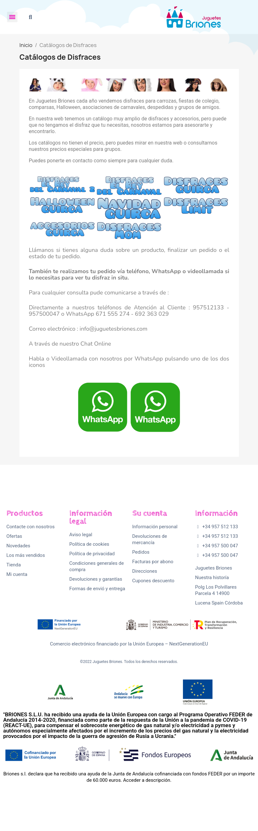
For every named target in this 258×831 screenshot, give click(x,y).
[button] (30, 17)
